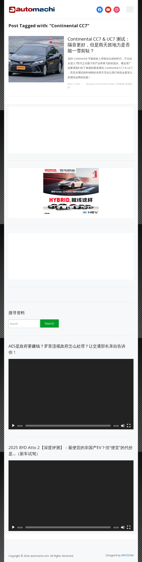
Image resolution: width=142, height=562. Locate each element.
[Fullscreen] (129, 426)
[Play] (13, 426)
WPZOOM (127, 555)
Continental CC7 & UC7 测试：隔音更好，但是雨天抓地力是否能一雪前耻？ (99, 44)
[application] (71, 394)
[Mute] (123, 426)
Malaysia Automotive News (100, 84)
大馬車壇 (119, 84)
